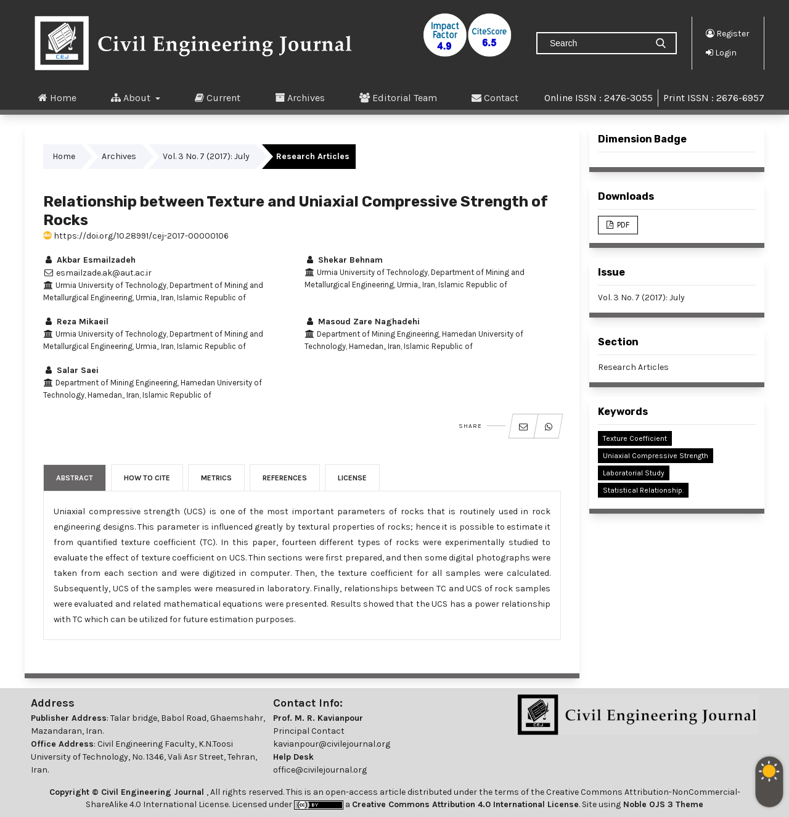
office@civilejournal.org (320, 770)
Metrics (216, 478)
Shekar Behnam (344, 260)
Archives (300, 97)
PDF (622, 224)
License (352, 478)
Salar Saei (71, 370)
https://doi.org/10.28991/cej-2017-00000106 (136, 236)
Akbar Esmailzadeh (89, 260)
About (132, 97)
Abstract (74, 478)
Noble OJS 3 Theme (662, 804)
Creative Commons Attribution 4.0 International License (465, 804)
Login (721, 52)
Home (57, 97)
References (285, 478)
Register (728, 33)
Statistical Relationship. (643, 490)
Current (217, 97)
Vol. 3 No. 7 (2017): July (206, 156)
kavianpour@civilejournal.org (331, 744)
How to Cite (147, 478)
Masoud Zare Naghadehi (362, 321)
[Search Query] (597, 43)
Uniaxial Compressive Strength (655, 455)
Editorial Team (398, 97)
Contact (495, 97)
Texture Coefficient (635, 438)
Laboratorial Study (633, 473)
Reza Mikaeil (75, 321)
